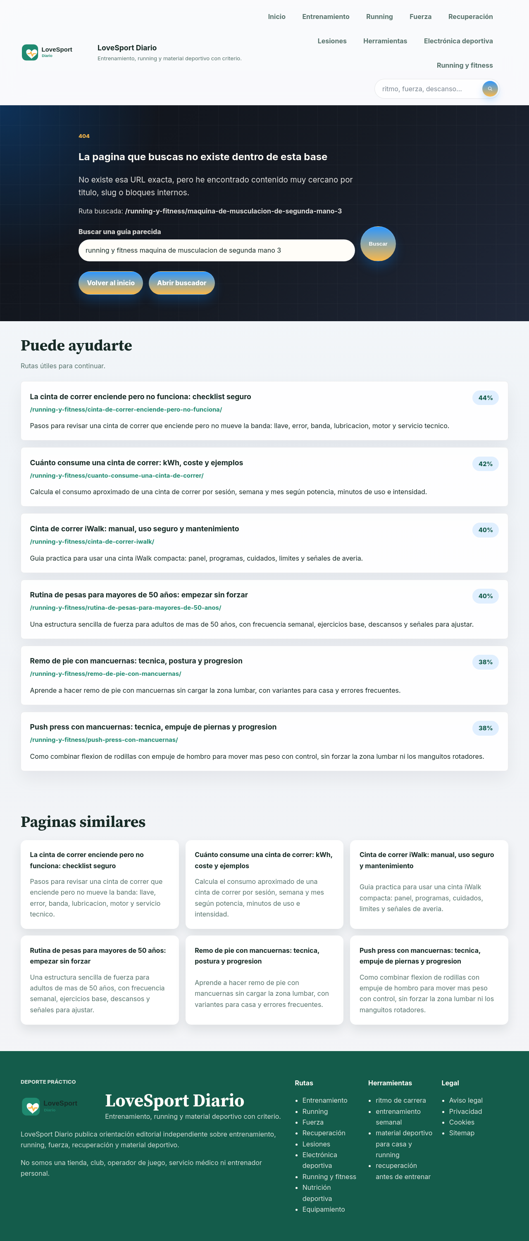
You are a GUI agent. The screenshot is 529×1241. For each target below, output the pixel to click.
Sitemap (461, 1133)
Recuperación (470, 16)
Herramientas (385, 41)
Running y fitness (465, 65)
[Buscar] (490, 89)
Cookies (461, 1122)
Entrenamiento (325, 16)
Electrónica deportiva (458, 41)
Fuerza (420, 16)
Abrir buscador (181, 283)
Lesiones (332, 41)
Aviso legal (466, 1100)
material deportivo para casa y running (404, 1144)
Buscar (378, 244)
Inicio (277, 16)
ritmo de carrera (401, 1100)
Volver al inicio (111, 283)
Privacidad (465, 1111)
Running (379, 16)
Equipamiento (324, 1209)
